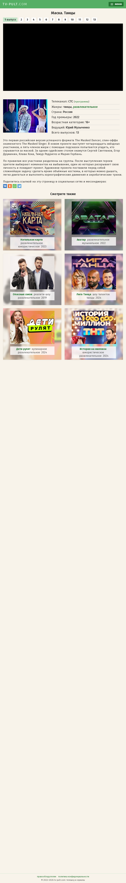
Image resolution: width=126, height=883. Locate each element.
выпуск (10, 19)
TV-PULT (14, 4)
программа (81, 101)
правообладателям (46, 876)
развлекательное (85, 107)
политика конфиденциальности (73, 876)
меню (116, 4)
